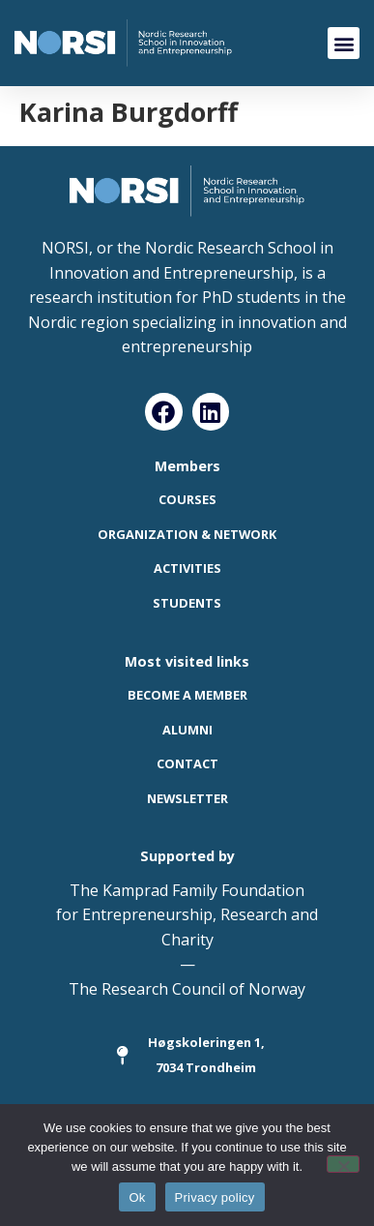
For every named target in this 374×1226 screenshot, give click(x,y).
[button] (344, 43)
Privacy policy (215, 1197)
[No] (343, 1164)
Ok (137, 1197)
